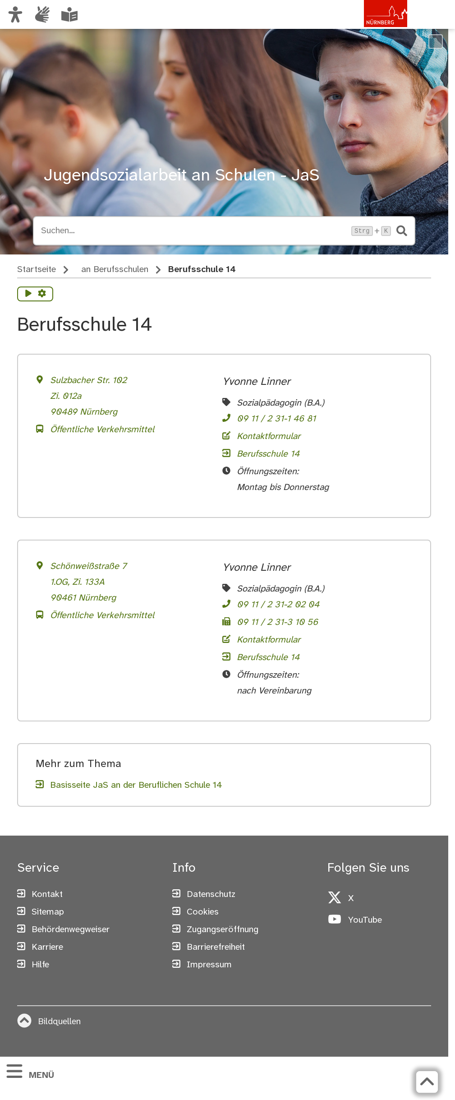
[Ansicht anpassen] (15, 14)
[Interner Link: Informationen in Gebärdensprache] (42, 14)
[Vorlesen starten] (28, 294)
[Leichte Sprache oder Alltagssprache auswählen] (69, 14)
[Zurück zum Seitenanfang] (427, 1082)
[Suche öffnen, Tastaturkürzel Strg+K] (193, 231)
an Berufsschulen (114, 269)
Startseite (36, 269)
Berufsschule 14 (202, 269)
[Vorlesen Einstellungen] (42, 294)
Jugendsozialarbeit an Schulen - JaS (181, 176)
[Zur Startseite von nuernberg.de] (369, 24)
